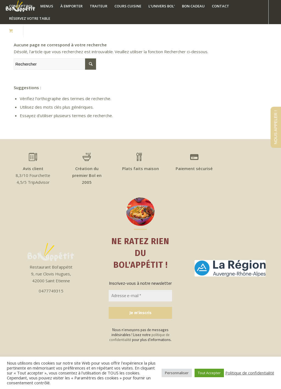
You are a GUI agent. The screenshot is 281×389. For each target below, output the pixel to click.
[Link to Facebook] (32, 31)
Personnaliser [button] (177, 372)
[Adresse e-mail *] (140, 296)
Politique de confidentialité (249, 372)
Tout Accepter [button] (209, 372)
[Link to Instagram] (40, 31)
